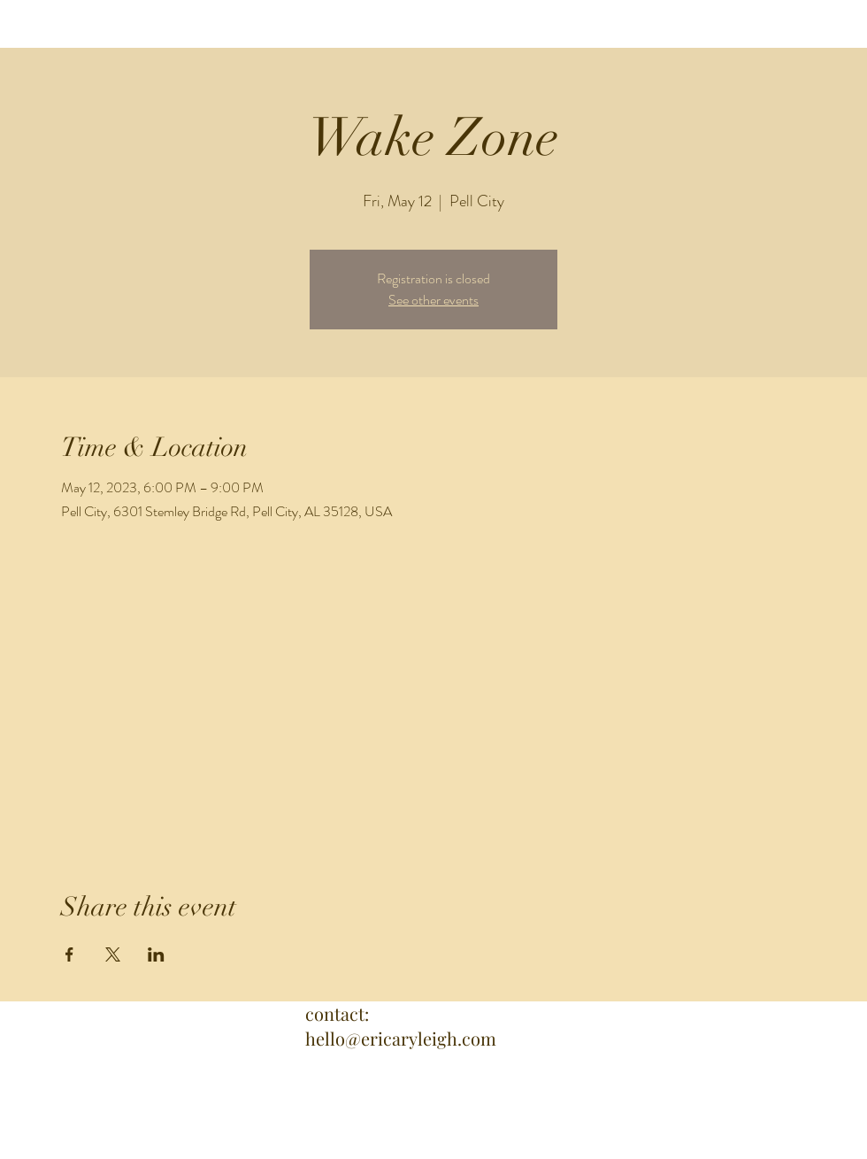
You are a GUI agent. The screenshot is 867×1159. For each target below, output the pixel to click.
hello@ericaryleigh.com (400, 1038)
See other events (433, 300)
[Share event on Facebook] (69, 954)
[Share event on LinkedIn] (156, 954)
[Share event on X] (112, 954)
